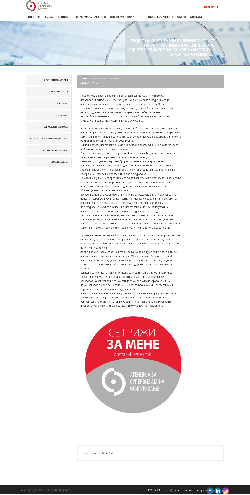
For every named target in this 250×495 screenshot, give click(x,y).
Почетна (34, 17)
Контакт (196, 17)
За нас (49, 17)
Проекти (62, 115)
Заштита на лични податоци (49, 138)
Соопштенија (58, 91)
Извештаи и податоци (125, 17)
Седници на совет (56, 80)
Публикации (59, 162)
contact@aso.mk (172, 491)
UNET (69, 490)
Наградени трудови (55, 127)
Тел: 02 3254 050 (151, 491)
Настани (62, 103)
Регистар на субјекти (90, 17)
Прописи (64, 17)
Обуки (181, 17)
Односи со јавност (159, 17)
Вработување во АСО (54, 150)
